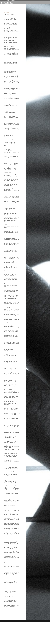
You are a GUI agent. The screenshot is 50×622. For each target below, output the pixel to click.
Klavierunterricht (24, 2)
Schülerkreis (38, 2)
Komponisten (43, 2)
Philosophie (33, 2)
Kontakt (47, 2)
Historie (29, 2)
